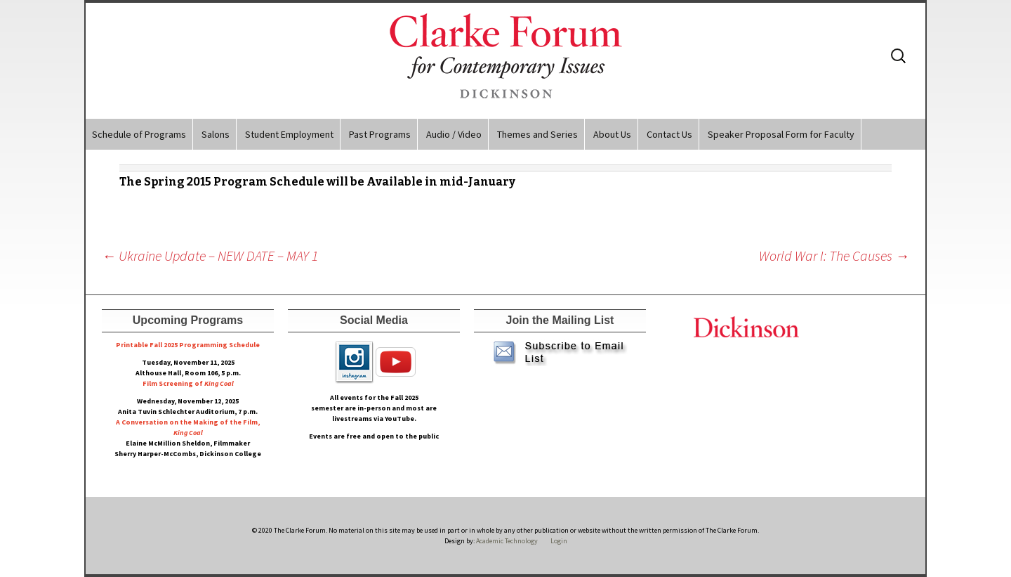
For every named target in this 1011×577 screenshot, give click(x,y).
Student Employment (289, 134)
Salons (215, 134)
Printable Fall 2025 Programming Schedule (188, 344)
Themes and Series (537, 134)
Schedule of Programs (139, 134)
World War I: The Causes (834, 255)
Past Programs (380, 134)
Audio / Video (454, 134)
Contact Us (669, 134)
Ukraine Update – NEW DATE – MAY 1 (210, 255)
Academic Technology (506, 540)
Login (558, 540)
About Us (612, 134)
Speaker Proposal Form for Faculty (781, 134)
